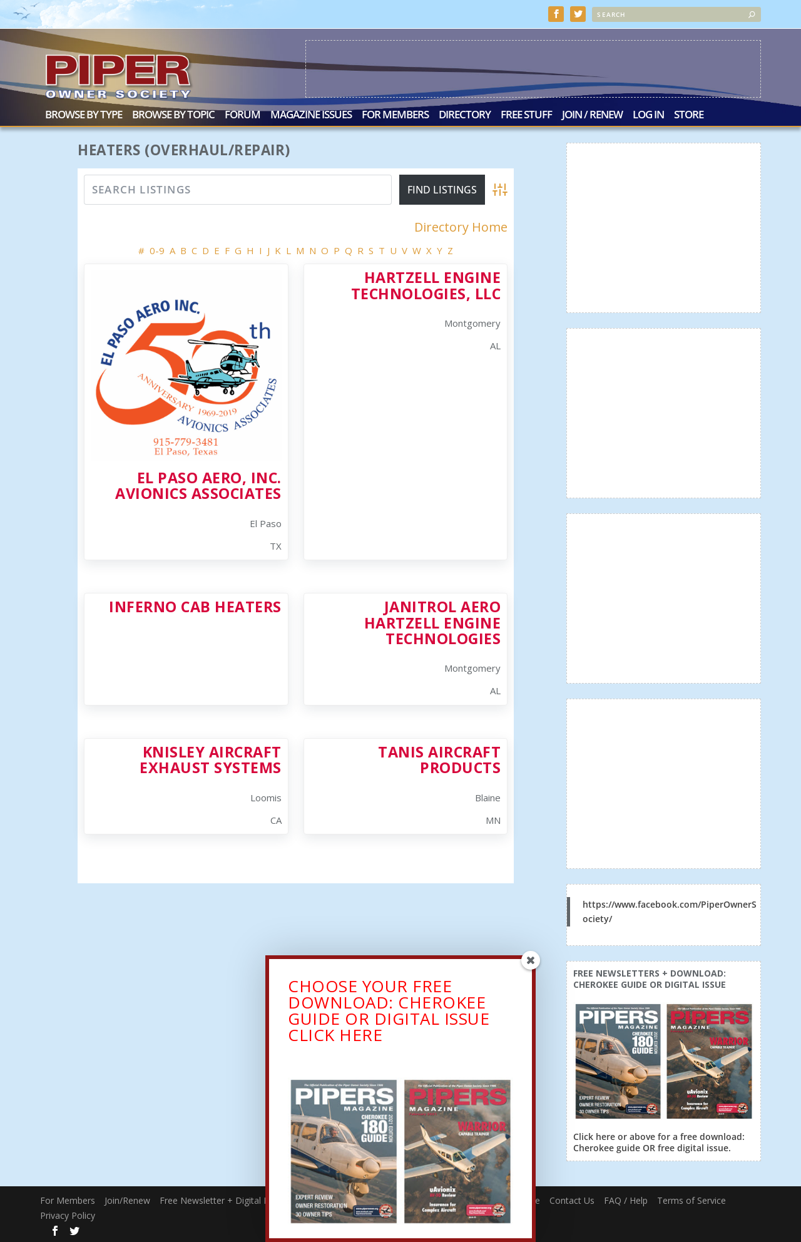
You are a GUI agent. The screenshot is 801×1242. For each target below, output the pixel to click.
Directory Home (461, 226)
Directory (465, 114)
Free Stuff (526, 114)
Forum (242, 114)
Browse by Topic (173, 114)
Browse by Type (83, 114)
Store (688, 114)
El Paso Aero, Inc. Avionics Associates (198, 484)
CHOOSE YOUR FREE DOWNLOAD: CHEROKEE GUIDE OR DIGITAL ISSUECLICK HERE (388, 1014)
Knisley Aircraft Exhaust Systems (211, 758)
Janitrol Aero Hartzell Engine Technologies (432, 621)
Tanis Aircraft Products (439, 758)
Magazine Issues (311, 114)
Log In (648, 114)
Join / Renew (592, 114)
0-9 (157, 249)
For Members (395, 114)
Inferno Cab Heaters (195, 605)
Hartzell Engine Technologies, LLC (426, 284)
